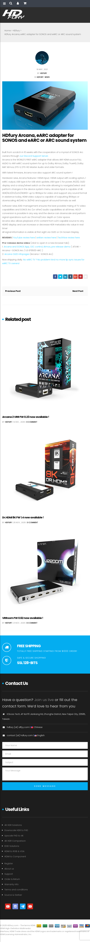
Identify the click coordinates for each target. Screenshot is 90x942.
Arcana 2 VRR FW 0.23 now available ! (25, 417)
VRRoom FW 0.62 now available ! (22, 618)
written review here (46, 237)
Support (8, 873)
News (47, 77)
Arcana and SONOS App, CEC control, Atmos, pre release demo (37, 246)
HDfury (16, 30)
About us (9, 868)
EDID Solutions (11, 846)
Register (8, 863)
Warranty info (11, 884)
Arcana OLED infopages (16, 254)
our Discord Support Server (34, 155)
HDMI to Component (15, 856)
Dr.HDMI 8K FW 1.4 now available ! (23, 517)
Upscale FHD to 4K (13, 835)
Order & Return (12, 879)
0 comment (31, 422)
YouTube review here (24, 237)
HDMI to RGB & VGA (14, 851)
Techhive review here (69, 237)
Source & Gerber (13, 894)
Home (7, 30)
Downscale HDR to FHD (16, 830)
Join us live (44, 699)
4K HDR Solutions (13, 825)
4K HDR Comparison (15, 840)
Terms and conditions (16, 889)
